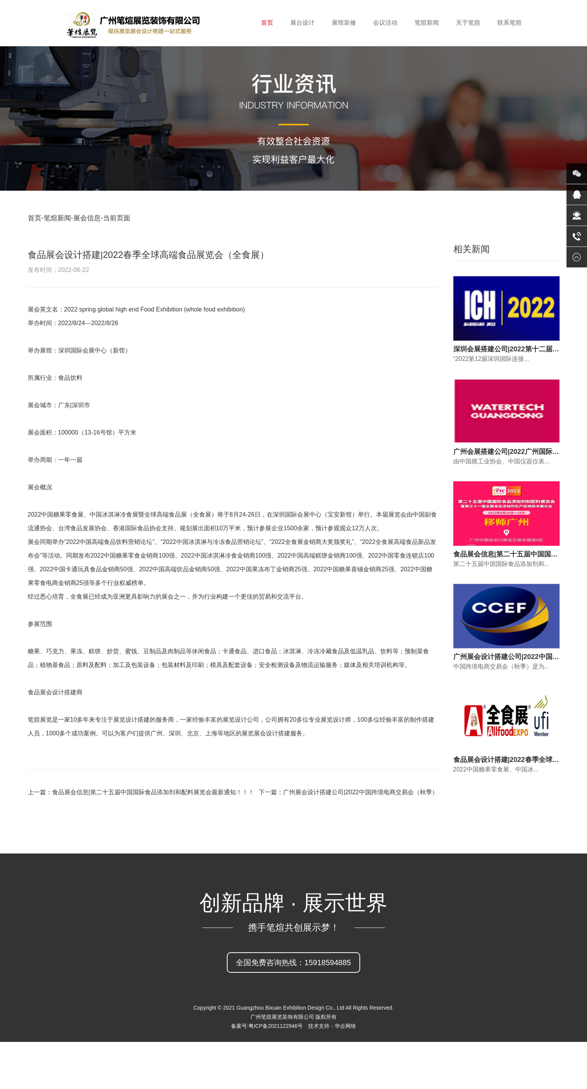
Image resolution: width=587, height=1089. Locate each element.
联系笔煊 (509, 22)
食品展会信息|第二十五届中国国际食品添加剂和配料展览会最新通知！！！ (153, 792)
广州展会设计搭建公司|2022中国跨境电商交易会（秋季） (360, 792)
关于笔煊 (468, 22)
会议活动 (385, 22)
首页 (267, 22)
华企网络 (345, 1026)
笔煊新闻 (427, 22)
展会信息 (87, 218)
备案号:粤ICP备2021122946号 (267, 1026)
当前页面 (116, 218)
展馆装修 (344, 22)
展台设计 (302, 22)
